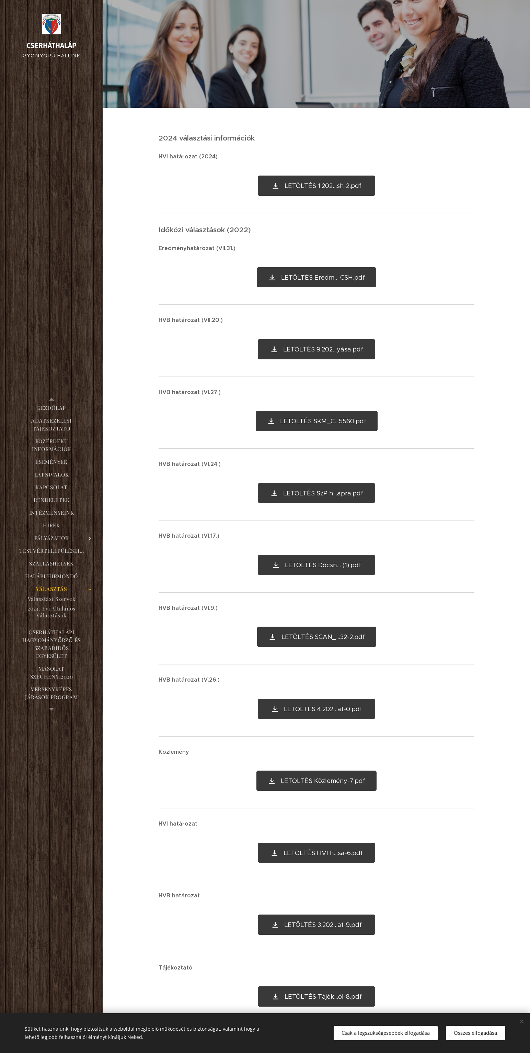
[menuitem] (51, 408)
